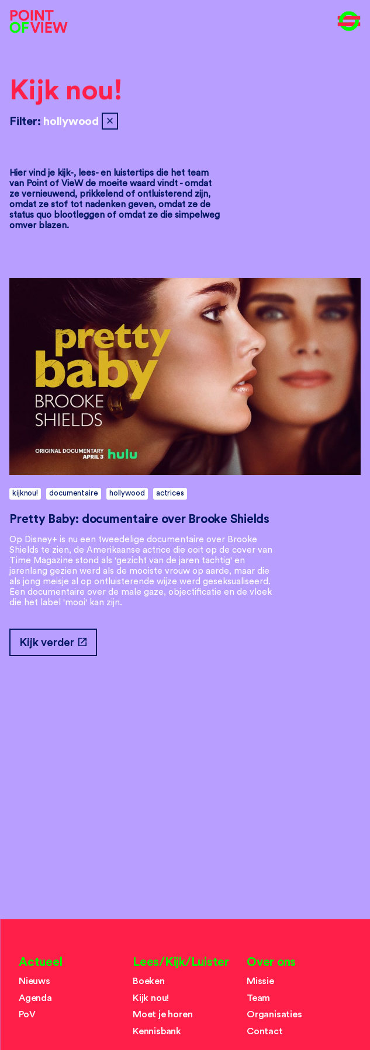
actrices (170, 493)
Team (258, 998)
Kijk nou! (66, 90)
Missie (260, 981)
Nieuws (34, 981)
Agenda (35, 998)
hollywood (127, 493)
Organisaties (274, 1014)
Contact (265, 1031)
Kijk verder (53, 642)
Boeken (149, 981)
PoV (27, 1014)
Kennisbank (157, 1031)
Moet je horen (163, 1014)
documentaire (73, 493)
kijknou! (25, 493)
